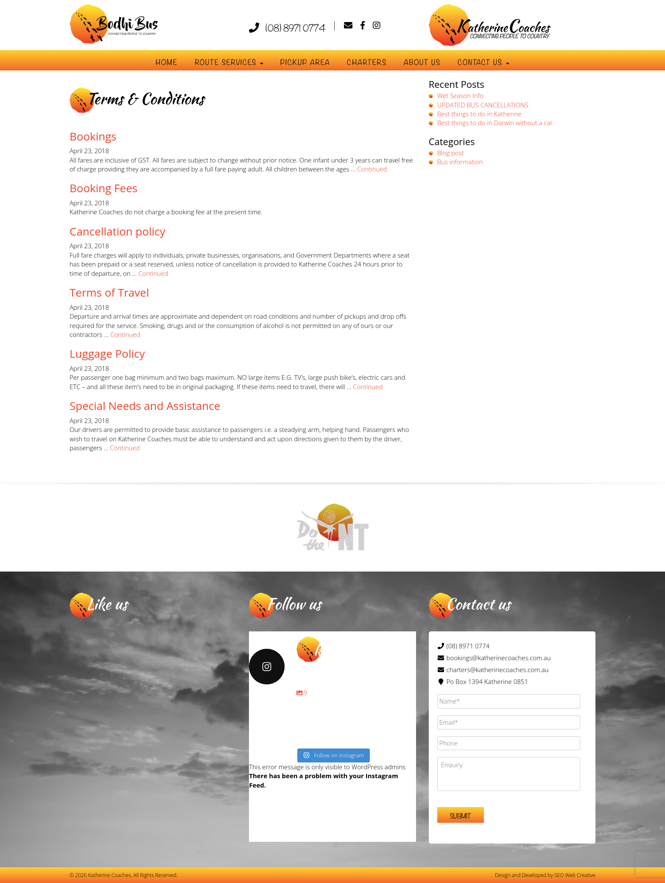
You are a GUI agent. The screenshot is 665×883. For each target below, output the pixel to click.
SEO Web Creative (574, 875)
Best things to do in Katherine (479, 113)
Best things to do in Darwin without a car (495, 122)
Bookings (93, 136)
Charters (367, 61)
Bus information (460, 161)
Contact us (483, 61)
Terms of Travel (109, 292)
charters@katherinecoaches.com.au (498, 669)
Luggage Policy (107, 353)
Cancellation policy (117, 231)
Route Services (229, 61)
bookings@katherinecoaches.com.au (499, 657)
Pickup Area (305, 61)
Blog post (450, 153)
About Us (422, 61)
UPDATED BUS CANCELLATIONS (482, 105)
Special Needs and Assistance (145, 405)
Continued (372, 169)
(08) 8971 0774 (287, 27)
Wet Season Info (460, 95)
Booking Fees (103, 188)
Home (167, 61)
